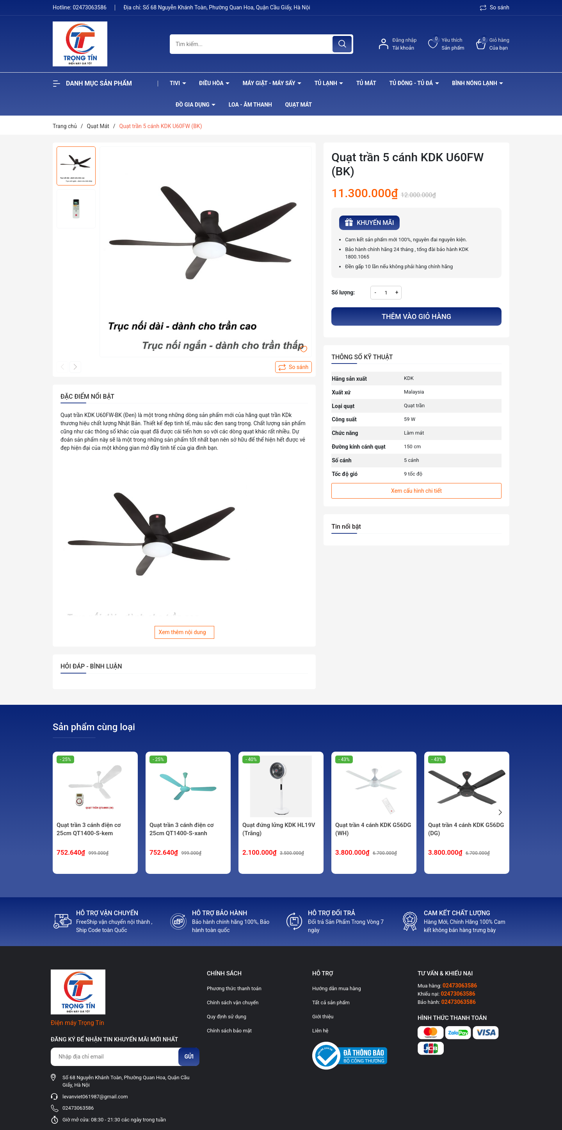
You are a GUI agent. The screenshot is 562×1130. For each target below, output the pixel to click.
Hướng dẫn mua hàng (336, 988)
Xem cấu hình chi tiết (416, 491)
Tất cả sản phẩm (331, 1002)
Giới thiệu (322, 1016)
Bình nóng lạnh (475, 83)
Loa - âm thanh (250, 105)
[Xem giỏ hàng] (492, 44)
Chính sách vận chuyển (232, 1002)
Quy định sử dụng (226, 1016)
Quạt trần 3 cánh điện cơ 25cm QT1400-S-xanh (181, 829)
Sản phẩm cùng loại (94, 727)
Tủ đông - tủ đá (411, 83)
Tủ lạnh (327, 83)
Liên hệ (320, 1031)
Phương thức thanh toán (234, 988)
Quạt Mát (298, 105)
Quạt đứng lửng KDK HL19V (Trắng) (278, 829)
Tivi (175, 83)
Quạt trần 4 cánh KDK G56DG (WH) (373, 829)
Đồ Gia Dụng (193, 105)
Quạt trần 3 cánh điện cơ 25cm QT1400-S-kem (89, 829)
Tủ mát (366, 83)
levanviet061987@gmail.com (95, 1097)
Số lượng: (343, 292)
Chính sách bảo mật (229, 1031)
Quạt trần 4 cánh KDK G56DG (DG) (466, 829)
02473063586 (90, 7)
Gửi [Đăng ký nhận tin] (189, 1056)
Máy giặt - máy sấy (270, 83)
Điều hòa (212, 83)
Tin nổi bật (346, 526)
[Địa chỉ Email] (125, 1057)
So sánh (494, 7)
